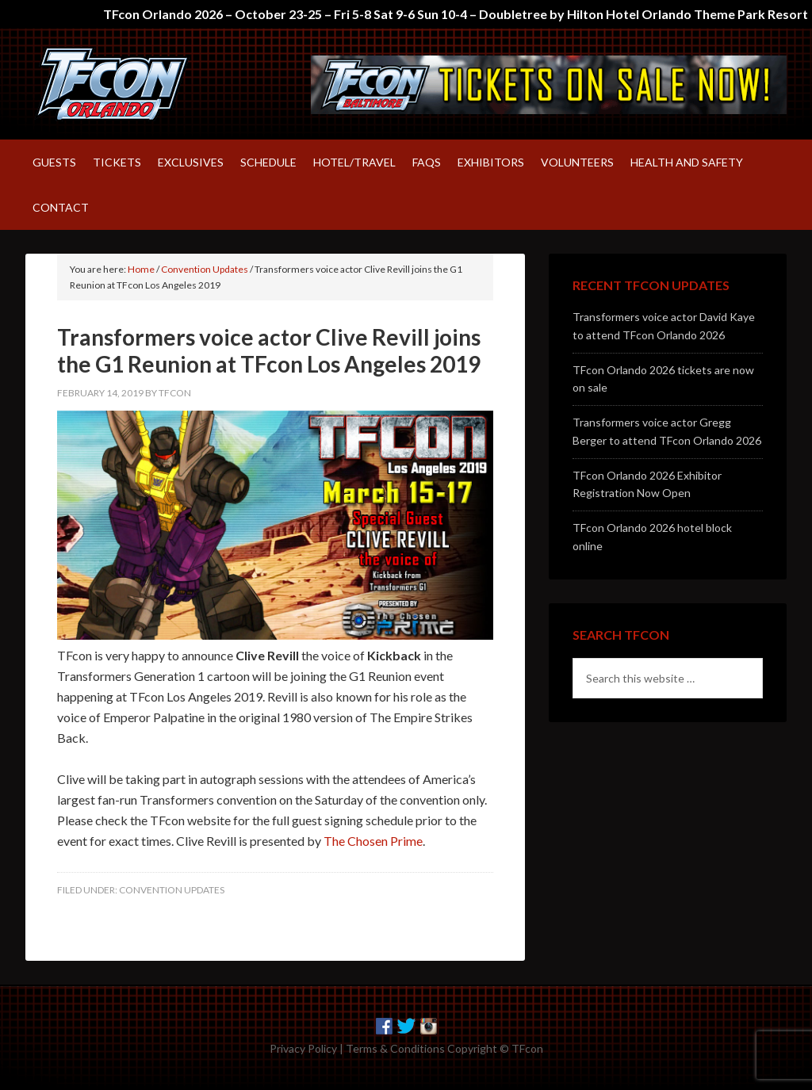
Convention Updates (171, 890)
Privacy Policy (303, 1048)
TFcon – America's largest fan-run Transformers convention (160, 84)
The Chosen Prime (373, 840)
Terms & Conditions (395, 1048)
